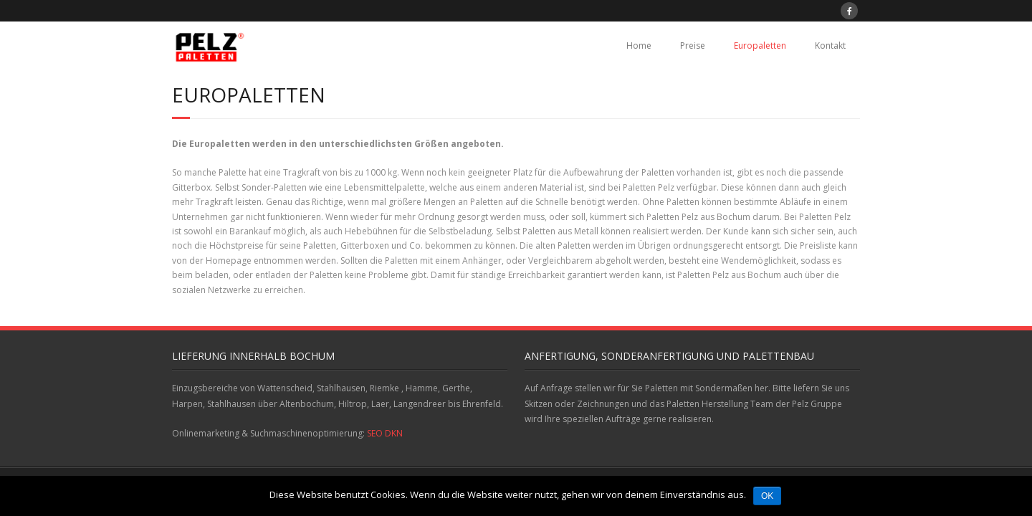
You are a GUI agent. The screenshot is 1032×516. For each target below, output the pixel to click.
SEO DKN (385, 433)
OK (767, 496)
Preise (692, 45)
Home (638, 45)
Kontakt (830, 45)
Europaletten (760, 45)
